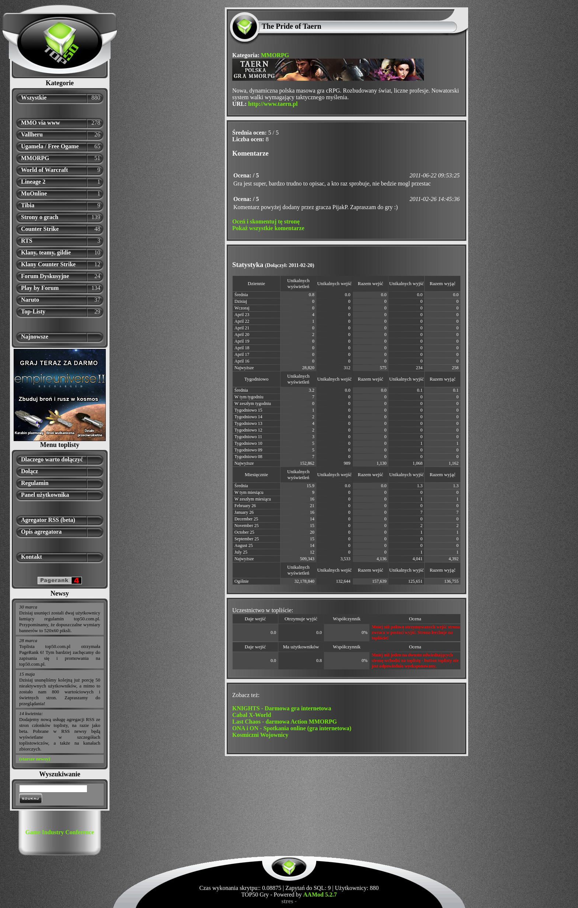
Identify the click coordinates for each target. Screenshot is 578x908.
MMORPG (35, 158)
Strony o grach (39, 217)
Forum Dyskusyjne (45, 276)
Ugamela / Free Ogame (50, 146)
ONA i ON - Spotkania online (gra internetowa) (291, 728)
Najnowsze (34, 336)
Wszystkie (33, 97)
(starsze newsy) (34, 759)
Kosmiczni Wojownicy (260, 735)
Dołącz (29, 471)
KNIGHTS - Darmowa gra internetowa (281, 708)
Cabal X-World (251, 715)
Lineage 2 (33, 182)
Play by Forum (40, 288)
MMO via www (40, 122)
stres (287, 901)
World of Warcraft (44, 170)
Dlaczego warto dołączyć (52, 459)
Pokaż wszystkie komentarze (268, 228)
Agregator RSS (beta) (48, 520)
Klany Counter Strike (48, 264)
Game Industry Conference (59, 832)
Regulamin (35, 483)
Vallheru (32, 134)
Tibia (27, 205)
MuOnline (34, 193)
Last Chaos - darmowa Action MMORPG (284, 721)
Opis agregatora (41, 531)
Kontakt (31, 557)
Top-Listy (33, 311)
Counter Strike (40, 229)
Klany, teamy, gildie (46, 252)
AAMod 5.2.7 (320, 894)
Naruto (30, 300)
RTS (26, 241)
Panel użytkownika (45, 495)
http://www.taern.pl (272, 104)
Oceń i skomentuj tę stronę (266, 221)
